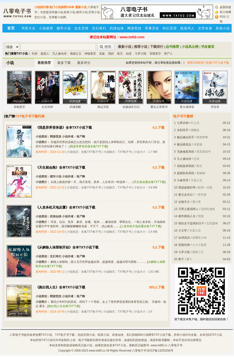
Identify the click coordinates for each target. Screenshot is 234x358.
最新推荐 (44, 63)
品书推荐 (172, 47)
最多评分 (83, 63)
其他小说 (223, 28)
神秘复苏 (90, 53)
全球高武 (184, 237)
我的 (111, 53)
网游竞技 (134, 28)
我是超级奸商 (187, 187)
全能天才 (184, 202)
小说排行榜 (41, 7)
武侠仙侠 (117, 28)
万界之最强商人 (188, 209)
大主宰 (182, 230)
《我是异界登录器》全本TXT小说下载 (64, 127)
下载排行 (156, 47)
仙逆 (129, 53)
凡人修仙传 (59, 53)
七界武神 (182, 123)
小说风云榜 (190, 47)
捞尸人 (168, 53)
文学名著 (205, 28)
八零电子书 (17, 334)
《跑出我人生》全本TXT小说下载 (60, 287)
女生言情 (81, 28)
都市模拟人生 (187, 216)
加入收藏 (225, 12)
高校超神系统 (185, 166)
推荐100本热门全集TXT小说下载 (208, 62)
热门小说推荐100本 (61, 7)
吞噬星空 (155, 53)
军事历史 (152, 28)
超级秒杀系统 (185, 173)
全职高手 (182, 130)
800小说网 (144, 334)
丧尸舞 (80, 136)
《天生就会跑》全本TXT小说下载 (60, 167)
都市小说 (64, 28)
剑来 (34, 53)
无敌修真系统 (185, 151)
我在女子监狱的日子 (191, 223)
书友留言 (207, 47)
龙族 (102, 53)
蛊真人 (45, 53)
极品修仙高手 (185, 137)
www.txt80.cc (97, 350)
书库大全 (28, 28)
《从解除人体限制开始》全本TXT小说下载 (67, 247)
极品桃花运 (184, 144)
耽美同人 (187, 28)
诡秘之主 (75, 53)
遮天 (120, 53)
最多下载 (64, 63)
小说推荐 (46, 28)
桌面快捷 (225, 7)
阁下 (181, 259)
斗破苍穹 (182, 180)
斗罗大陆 (140, 53)
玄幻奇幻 (99, 28)
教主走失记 (185, 194)
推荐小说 (140, 47)
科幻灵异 (170, 28)
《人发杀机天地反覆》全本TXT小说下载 (65, 207)
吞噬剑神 (184, 245)
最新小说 (81, 7)
